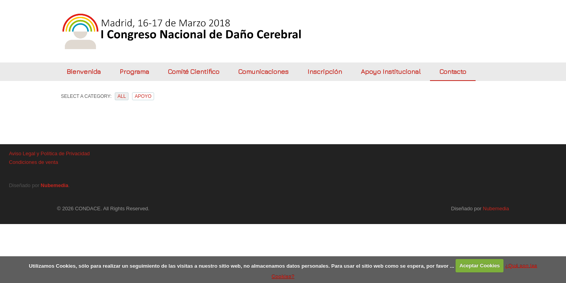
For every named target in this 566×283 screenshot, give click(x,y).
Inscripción (324, 71)
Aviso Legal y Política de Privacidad (49, 153)
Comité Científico (193, 71)
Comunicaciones (263, 71)
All (122, 96)
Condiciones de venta (33, 162)
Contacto (452, 71)
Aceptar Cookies (479, 265)
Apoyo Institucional (391, 71)
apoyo (143, 96)
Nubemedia (54, 185)
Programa (134, 71)
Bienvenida (83, 71)
